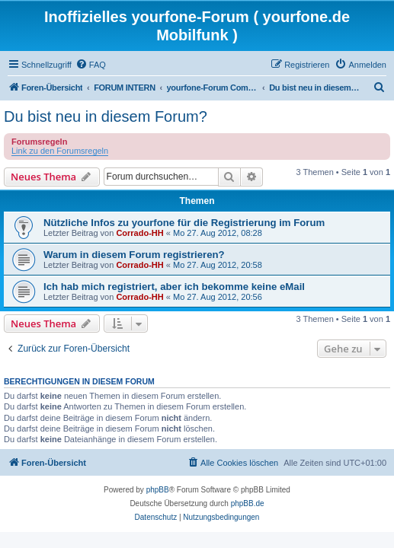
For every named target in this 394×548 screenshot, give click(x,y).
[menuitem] (90, 65)
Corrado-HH (139, 232)
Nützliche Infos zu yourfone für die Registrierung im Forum (184, 222)
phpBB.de (247, 503)
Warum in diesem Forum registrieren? (134, 254)
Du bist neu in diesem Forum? (105, 116)
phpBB (157, 490)
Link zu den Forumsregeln (59, 150)
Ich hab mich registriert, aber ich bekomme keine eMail (174, 286)
